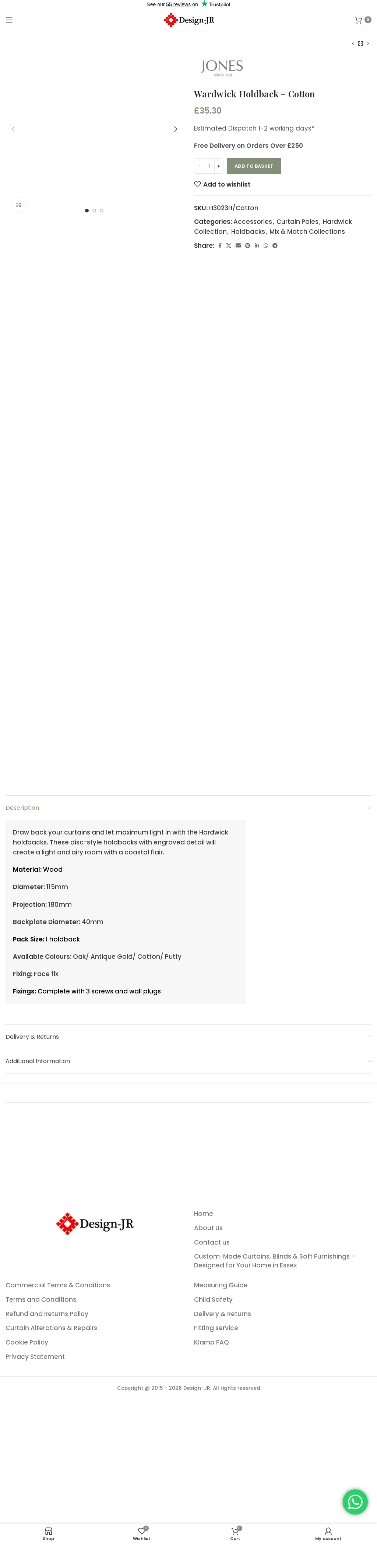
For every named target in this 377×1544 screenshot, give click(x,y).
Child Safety (213, 1501)
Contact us (212, 1444)
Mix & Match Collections (307, 231)
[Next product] (367, 44)
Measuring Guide (221, 1487)
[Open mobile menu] (9, 20)
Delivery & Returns (222, 1515)
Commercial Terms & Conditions (58, 1487)
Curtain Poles (297, 221)
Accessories (252, 221)
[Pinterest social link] (248, 245)
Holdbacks (248, 231)
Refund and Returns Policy (47, 1515)
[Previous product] (353, 44)
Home (203, 1415)
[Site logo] (188, 19)
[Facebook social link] (220, 245)
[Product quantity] (208, 166)
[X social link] (228, 245)
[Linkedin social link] (257, 245)
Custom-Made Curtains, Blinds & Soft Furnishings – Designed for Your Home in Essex (274, 1462)
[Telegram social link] (275, 245)
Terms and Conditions (41, 1501)
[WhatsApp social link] (265, 245)
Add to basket (254, 166)
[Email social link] (238, 245)
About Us (208, 1430)
